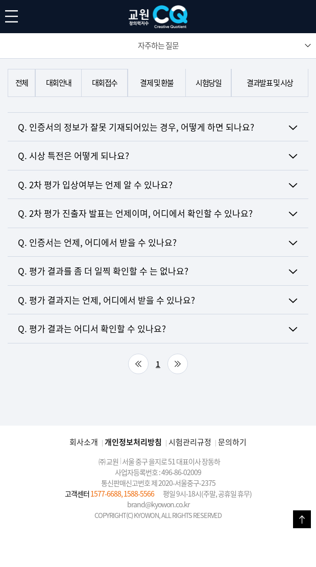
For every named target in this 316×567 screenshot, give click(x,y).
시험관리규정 (189, 442)
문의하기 (232, 442)
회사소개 (83, 442)
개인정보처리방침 (133, 442)
